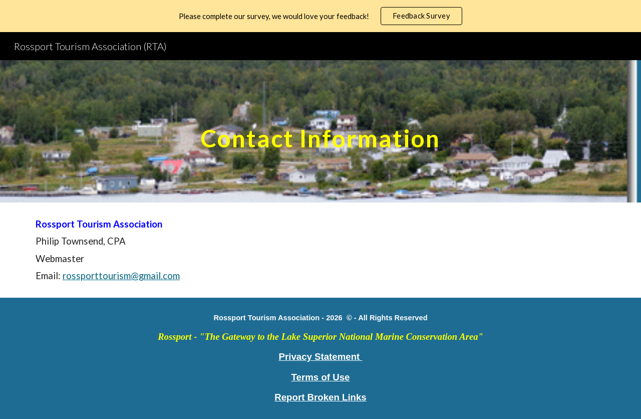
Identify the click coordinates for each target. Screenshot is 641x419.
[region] (320, 16)
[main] (320, 131)
